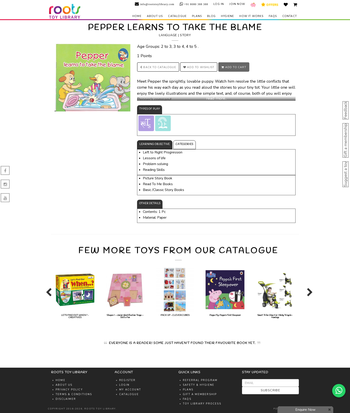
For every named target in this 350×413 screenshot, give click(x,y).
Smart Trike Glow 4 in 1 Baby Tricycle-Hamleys (275, 293)
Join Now (237, 4)
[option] (75, 293)
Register (127, 380)
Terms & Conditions (74, 394)
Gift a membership (345, 140)
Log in (218, 4)
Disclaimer (66, 399)
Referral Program (200, 380)
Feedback (345, 110)
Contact (289, 16)
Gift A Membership (200, 394)
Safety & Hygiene (198, 385)
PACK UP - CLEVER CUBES (175, 292)
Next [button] (309, 294)
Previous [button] (48, 294)
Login (124, 385)
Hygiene (227, 16)
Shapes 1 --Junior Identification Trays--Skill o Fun (125, 293)
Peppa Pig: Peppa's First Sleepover (225, 292)
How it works (251, 16)
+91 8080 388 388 (195, 4)
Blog (211, 16)
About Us (64, 385)
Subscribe (270, 390)
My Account (130, 389)
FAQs (273, 16)
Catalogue (177, 16)
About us (155, 16)
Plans (197, 16)
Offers (269, 5)
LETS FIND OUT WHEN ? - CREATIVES (75, 293)
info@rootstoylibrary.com (156, 4)
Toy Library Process (202, 403)
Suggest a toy (345, 174)
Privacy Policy (69, 389)
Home (137, 16)
